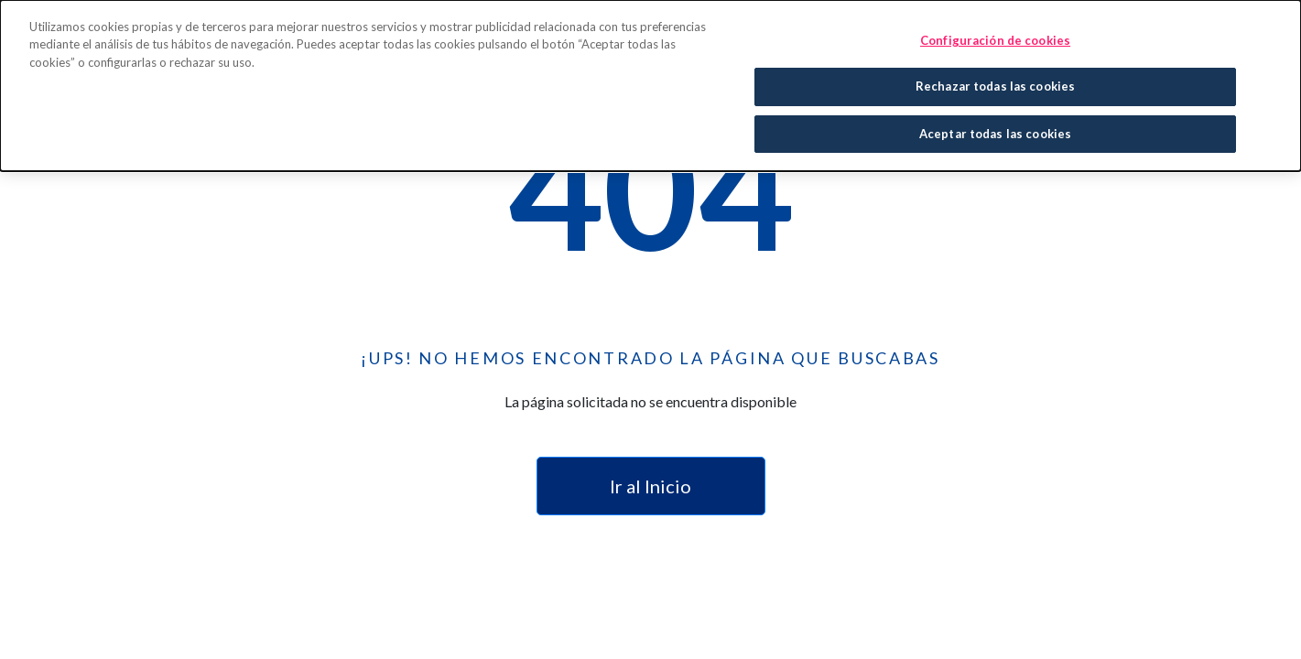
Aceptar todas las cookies (995, 131)
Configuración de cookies (995, 38)
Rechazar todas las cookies (995, 84)
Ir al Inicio (650, 486)
